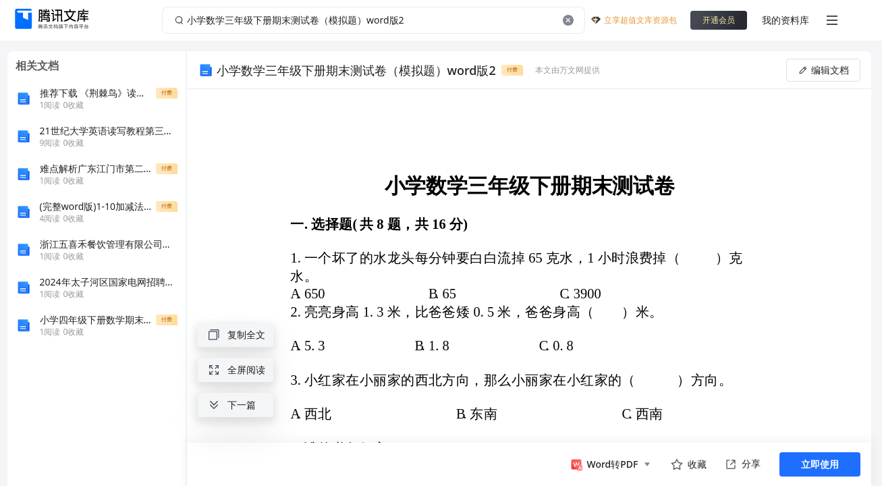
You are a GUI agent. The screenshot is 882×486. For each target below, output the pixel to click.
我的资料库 (785, 20)
